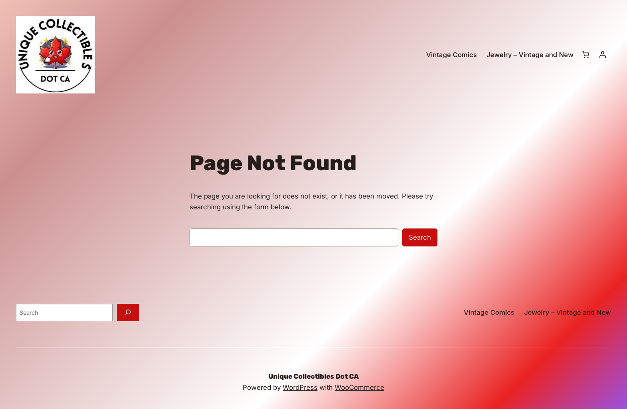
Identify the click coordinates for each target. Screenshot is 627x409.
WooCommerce (359, 387)
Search (420, 237)
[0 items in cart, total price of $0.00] (585, 54)
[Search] (128, 312)
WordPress (300, 387)
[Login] (602, 54)
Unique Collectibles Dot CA (313, 376)
